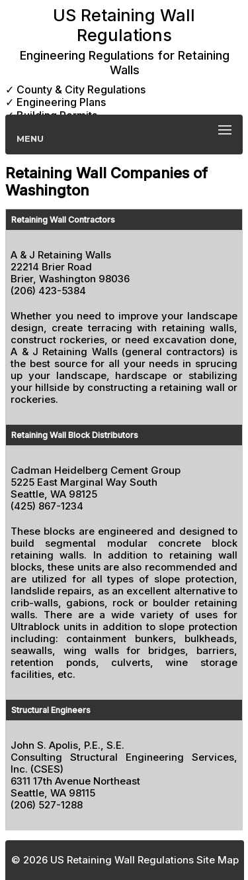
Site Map (217, 859)
